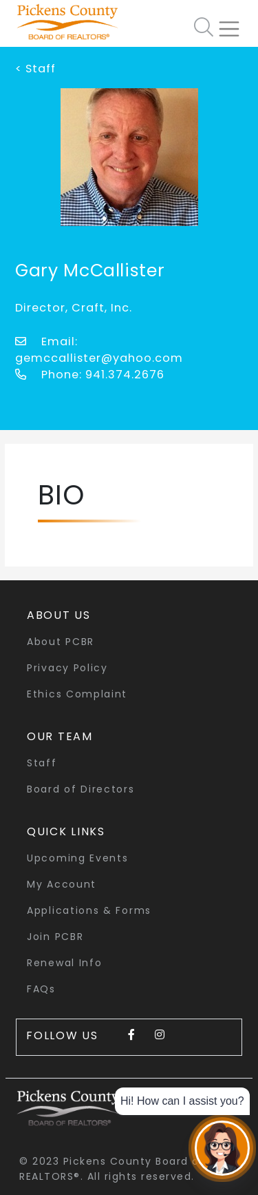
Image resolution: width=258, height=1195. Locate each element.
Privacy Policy (67, 668)
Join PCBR (55, 936)
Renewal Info (64, 963)
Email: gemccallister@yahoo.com (99, 350)
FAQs (41, 989)
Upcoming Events (78, 858)
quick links (66, 831)
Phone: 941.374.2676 (89, 374)
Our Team (60, 736)
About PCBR (60, 641)
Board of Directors (81, 789)
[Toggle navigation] (234, 23)
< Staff (35, 68)
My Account (61, 884)
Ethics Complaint (77, 694)
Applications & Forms (89, 910)
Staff (42, 763)
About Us (59, 615)
